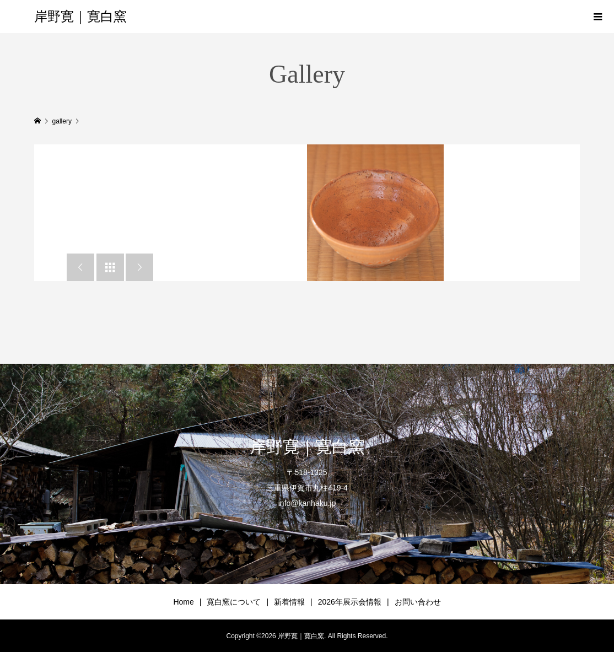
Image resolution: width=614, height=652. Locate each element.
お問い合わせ (418, 601)
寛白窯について (234, 601)
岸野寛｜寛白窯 (80, 16)
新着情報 (289, 601)
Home (183, 601)
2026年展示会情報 (349, 601)
